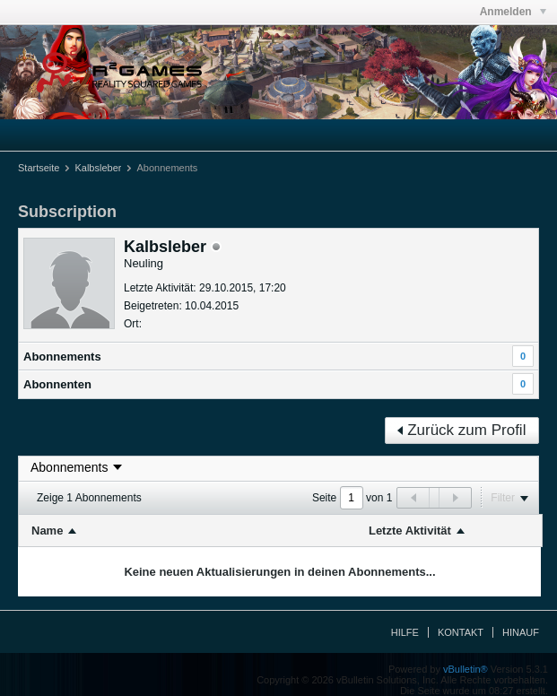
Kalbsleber (97, 167)
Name (47, 530)
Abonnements (62, 356)
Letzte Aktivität (410, 530)
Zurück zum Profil (461, 430)
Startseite (38, 167)
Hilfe (405, 632)
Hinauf (520, 632)
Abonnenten (57, 384)
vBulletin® (465, 669)
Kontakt (460, 632)
